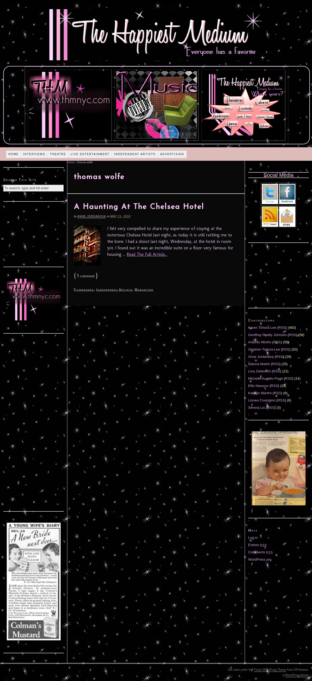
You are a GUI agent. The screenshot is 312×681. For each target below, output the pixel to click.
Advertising (172, 154)
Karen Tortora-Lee (262, 328)
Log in (253, 538)
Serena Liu (256, 408)
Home (13, 154)
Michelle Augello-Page (265, 378)
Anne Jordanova (91, 216)
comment (86, 276)
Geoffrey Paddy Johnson (267, 335)
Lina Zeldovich (259, 371)
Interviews (34, 154)
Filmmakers (84, 289)
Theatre (58, 154)
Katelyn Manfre (260, 393)
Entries (257, 545)
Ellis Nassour (258, 386)
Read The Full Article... (147, 254)
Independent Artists (135, 154)
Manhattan (144, 289)
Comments (260, 552)
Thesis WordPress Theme (270, 670)
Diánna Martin (259, 364)
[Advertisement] (34, 233)
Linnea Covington (261, 400)
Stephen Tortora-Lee (264, 349)
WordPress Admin (297, 675)
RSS (282, 328)
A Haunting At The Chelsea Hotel (139, 207)
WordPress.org (259, 559)
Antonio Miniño (259, 342)
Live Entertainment (90, 154)
